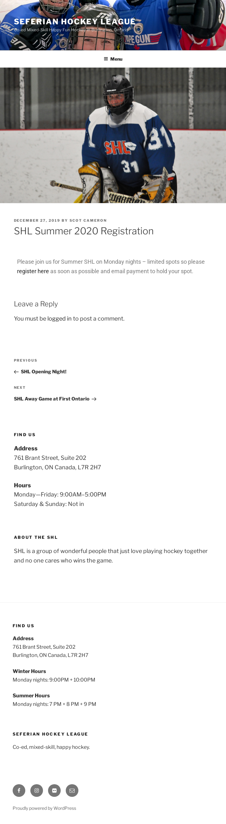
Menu (113, 59)
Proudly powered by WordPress (44, 808)
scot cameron (88, 220)
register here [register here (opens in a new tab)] (33, 271)
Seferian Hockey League (75, 21)
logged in (59, 318)
